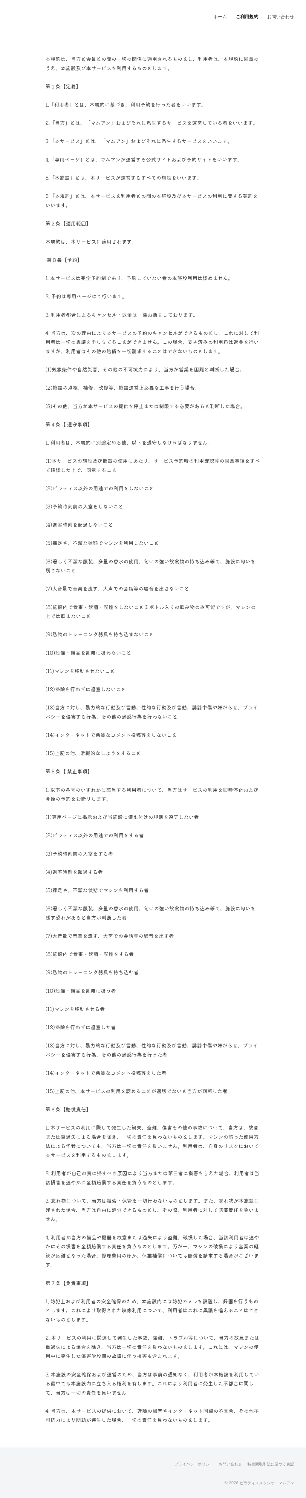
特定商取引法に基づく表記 (269, 1464)
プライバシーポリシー (187, 1464)
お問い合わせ (280, 16)
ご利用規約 (247, 16)
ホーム (220, 16)
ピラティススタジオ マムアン (264, 1482)
